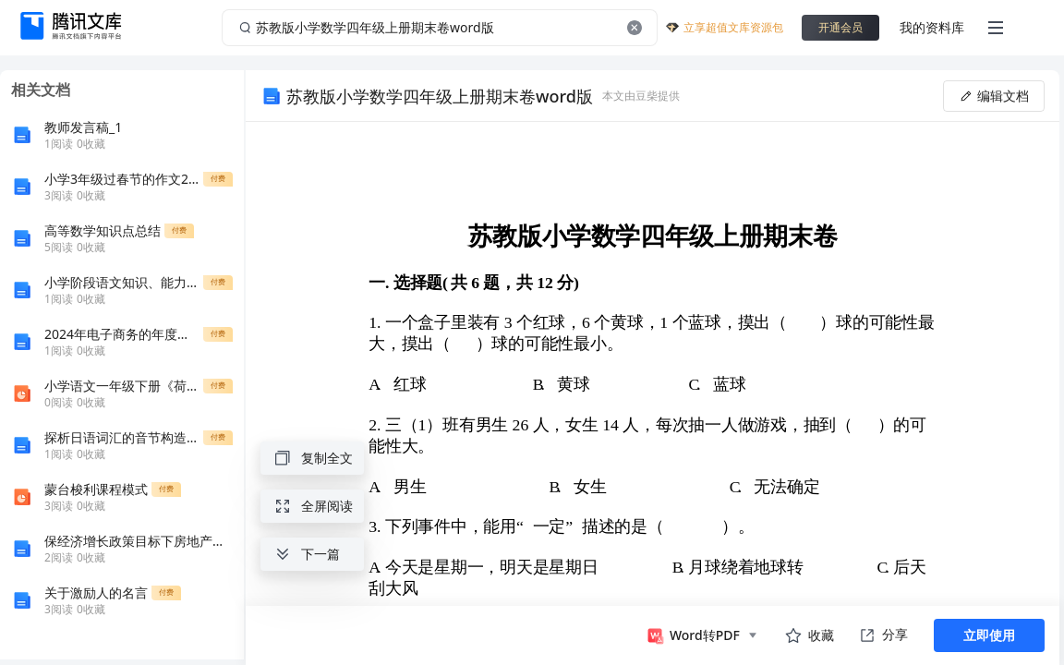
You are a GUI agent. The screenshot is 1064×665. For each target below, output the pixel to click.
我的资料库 (932, 27)
